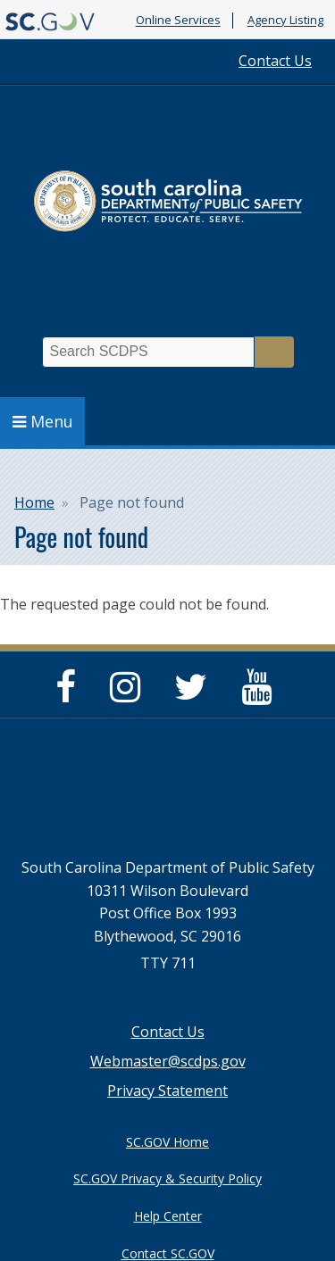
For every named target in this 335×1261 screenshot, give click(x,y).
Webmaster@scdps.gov (168, 1061)
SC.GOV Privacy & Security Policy (167, 1178)
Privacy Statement (167, 1090)
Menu (43, 421)
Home (34, 502)
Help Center (168, 1215)
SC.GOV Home (167, 1141)
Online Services (178, 20)
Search (274, 352)
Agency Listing (285, 20)
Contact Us (275, 61)
